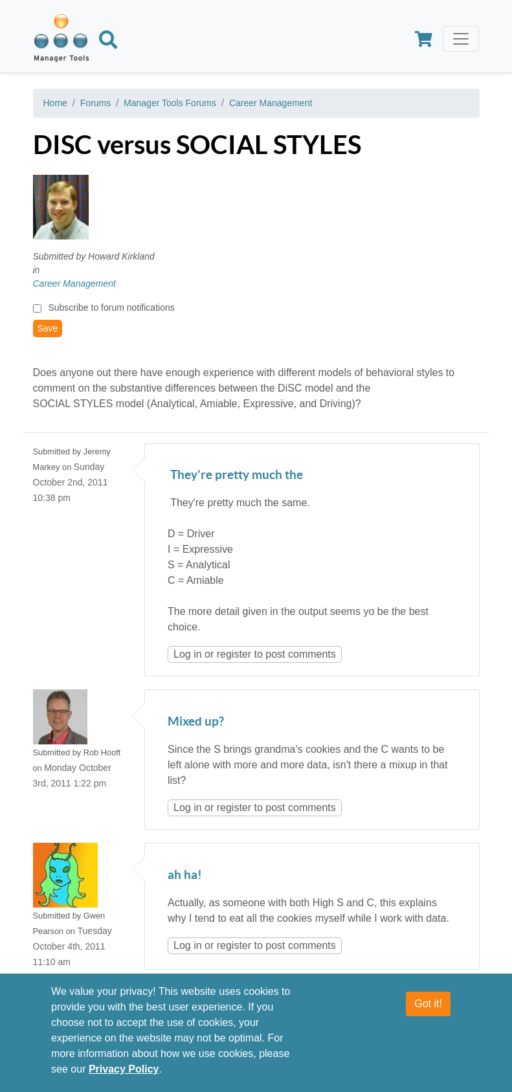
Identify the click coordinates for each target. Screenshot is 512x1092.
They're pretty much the (235, 475)
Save (48, 328)
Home (55, 103)
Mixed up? (196, 722)
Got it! (428, 1003)
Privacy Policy (124, 1069)
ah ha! (185, 875)
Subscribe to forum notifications (111, 307)
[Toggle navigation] (461, 39)
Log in (187, 654)
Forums (95, 103)
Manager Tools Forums (170, 103)
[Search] (108, 42)
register (234, 654)
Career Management (270, 103)
